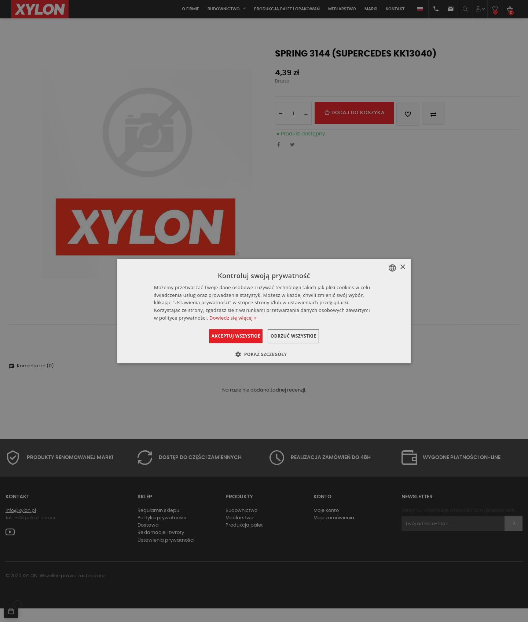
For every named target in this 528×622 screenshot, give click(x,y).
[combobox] (392, 268)
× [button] (402, 267)
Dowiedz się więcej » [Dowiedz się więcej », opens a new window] (233, 317)
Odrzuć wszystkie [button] (301, 336)
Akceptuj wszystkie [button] (227, 336)
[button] (264, 354)
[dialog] (264, 311)
